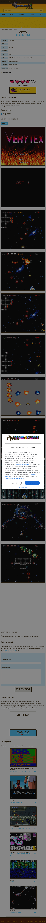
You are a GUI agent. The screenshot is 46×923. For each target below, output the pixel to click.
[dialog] (23, 461)
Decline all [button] (13, 483)
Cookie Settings (10, 478)
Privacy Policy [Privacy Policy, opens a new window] (19, 478)
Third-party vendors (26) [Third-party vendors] (21, 464)
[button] (23, 487)
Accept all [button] (32, 483)
